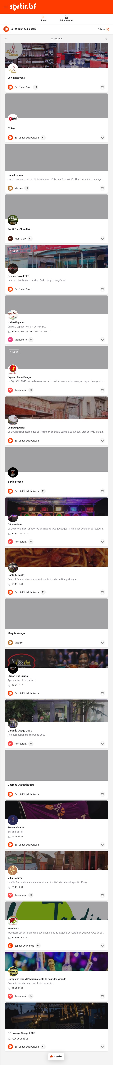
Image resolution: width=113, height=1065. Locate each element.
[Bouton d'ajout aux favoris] (102, 87)
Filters (104, 29)
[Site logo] (23, 7)
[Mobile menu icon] (5, 7)
